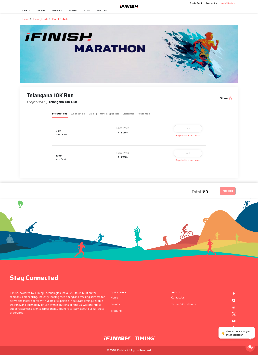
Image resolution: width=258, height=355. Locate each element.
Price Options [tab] (59, 113)
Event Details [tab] (78, 113)
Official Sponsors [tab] (109, 113)
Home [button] (25, 19)
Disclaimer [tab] (128, 113)
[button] (250, 347)
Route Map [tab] (144, 113)
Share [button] (226, 98)
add (188, 128)
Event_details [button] (40, 19)
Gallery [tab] (93, 113)
